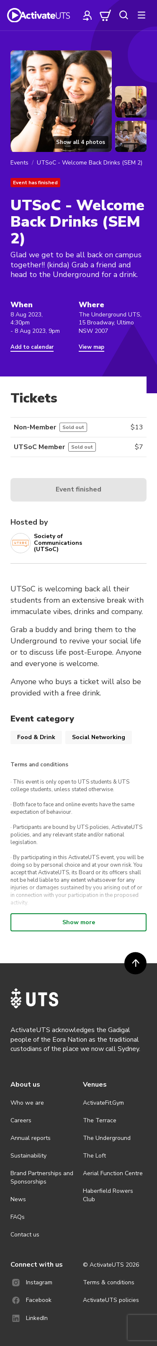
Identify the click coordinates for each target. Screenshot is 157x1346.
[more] (141, 15)
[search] (123, 15)
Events (19, 163)
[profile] (87, 15)
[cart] (105, 15)
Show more (78, 922)
